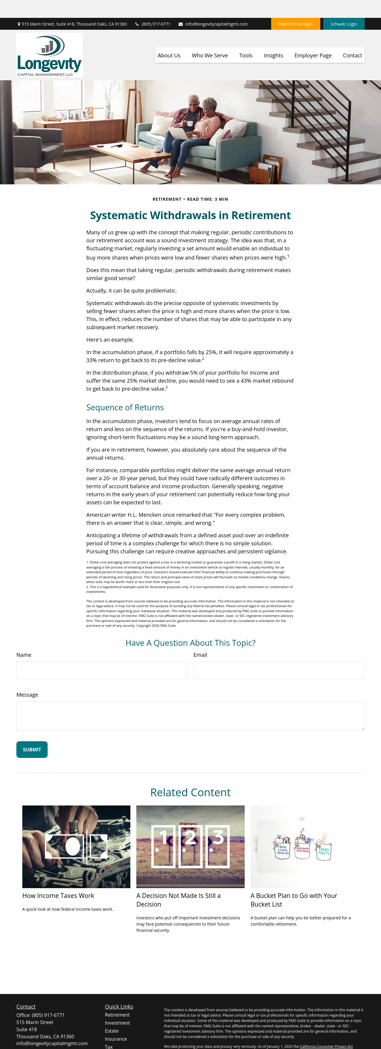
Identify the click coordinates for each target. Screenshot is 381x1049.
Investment (117, 1005)
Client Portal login (296, 6)
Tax (109, 1029)
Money (112, 1037)
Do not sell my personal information (325, 1034)
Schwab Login (344, 6)
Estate (112, 1013)
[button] (169, 37)
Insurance (116, 1021)
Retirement (117, 997)
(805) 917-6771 (152, 6)
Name (23, 636)
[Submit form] (32, 731)
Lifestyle (114, 1045)
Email (200, 636)
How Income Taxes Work (58, 877)
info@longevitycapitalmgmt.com (213, 6)
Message (27, 676)
